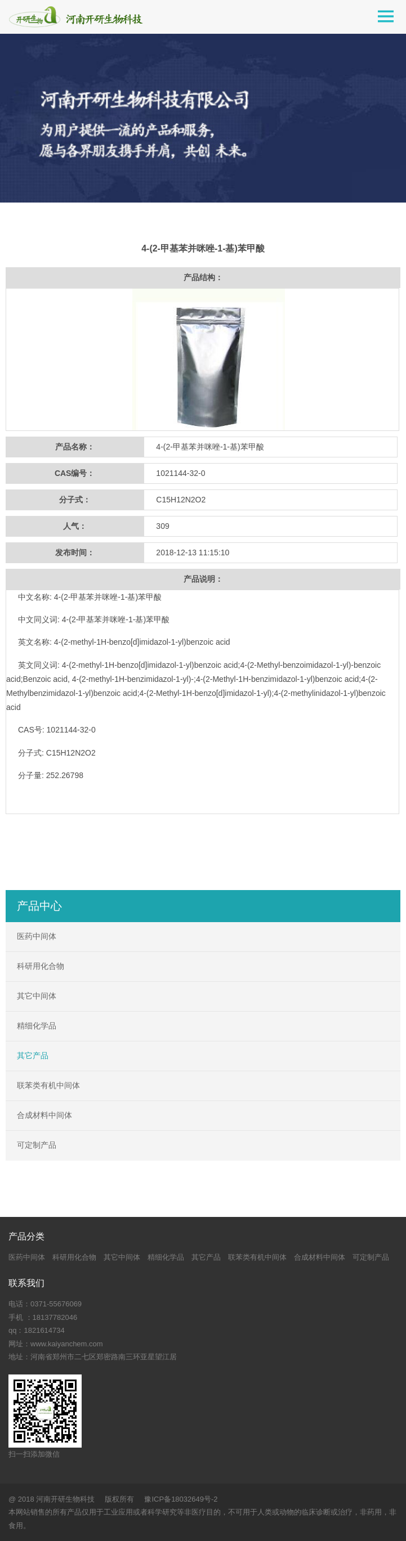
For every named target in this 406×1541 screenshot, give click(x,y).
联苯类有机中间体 (48, 1085)
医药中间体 (36, 936)
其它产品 (32, 1055)
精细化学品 (36, 1025)
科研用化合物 (40, 966)
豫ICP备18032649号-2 (180, 1499)
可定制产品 (36, 1144)
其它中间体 (36, 995)
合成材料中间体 (44, 1115)
